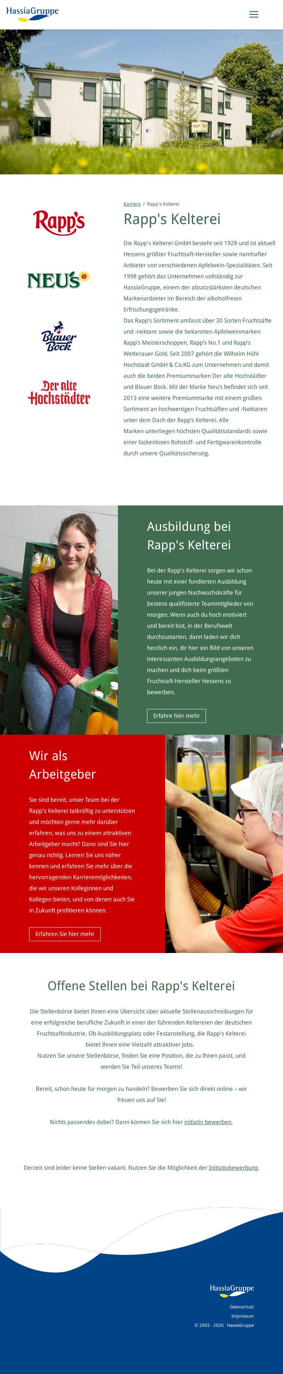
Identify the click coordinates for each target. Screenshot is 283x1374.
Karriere (132, 204)
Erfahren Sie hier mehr (64, 934)
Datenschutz (242, 1306)
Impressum (242, 1316)
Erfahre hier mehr (176, 715)
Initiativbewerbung (233, 1167)
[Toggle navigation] (254, 14)
